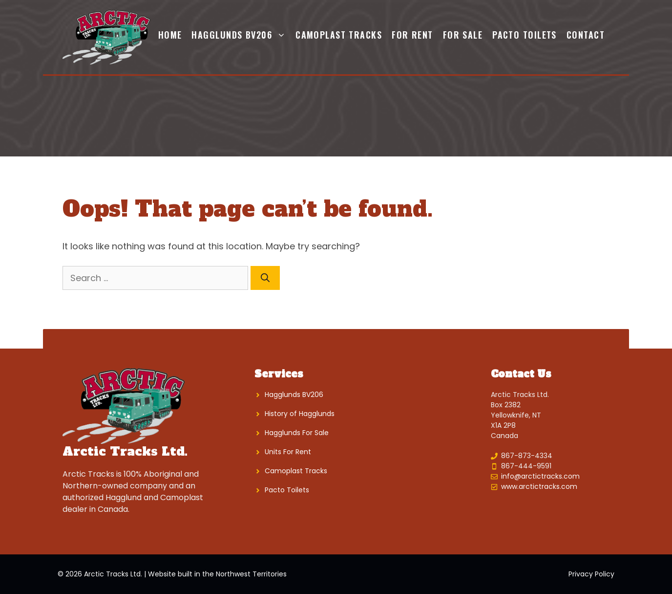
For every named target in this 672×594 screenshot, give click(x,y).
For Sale (463, 34)
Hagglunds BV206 (241, 34)
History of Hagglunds (300, 413)
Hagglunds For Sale (297, 433)
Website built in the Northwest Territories (217, 574)
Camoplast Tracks (338, 34)
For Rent (412, 34)
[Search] (265, 278)
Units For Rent (288, 452)
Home (170, 34)
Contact (586, 34)
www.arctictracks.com (539, 486)
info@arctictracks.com (540, 476)
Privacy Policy (591, 574)
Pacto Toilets (524, 34)
